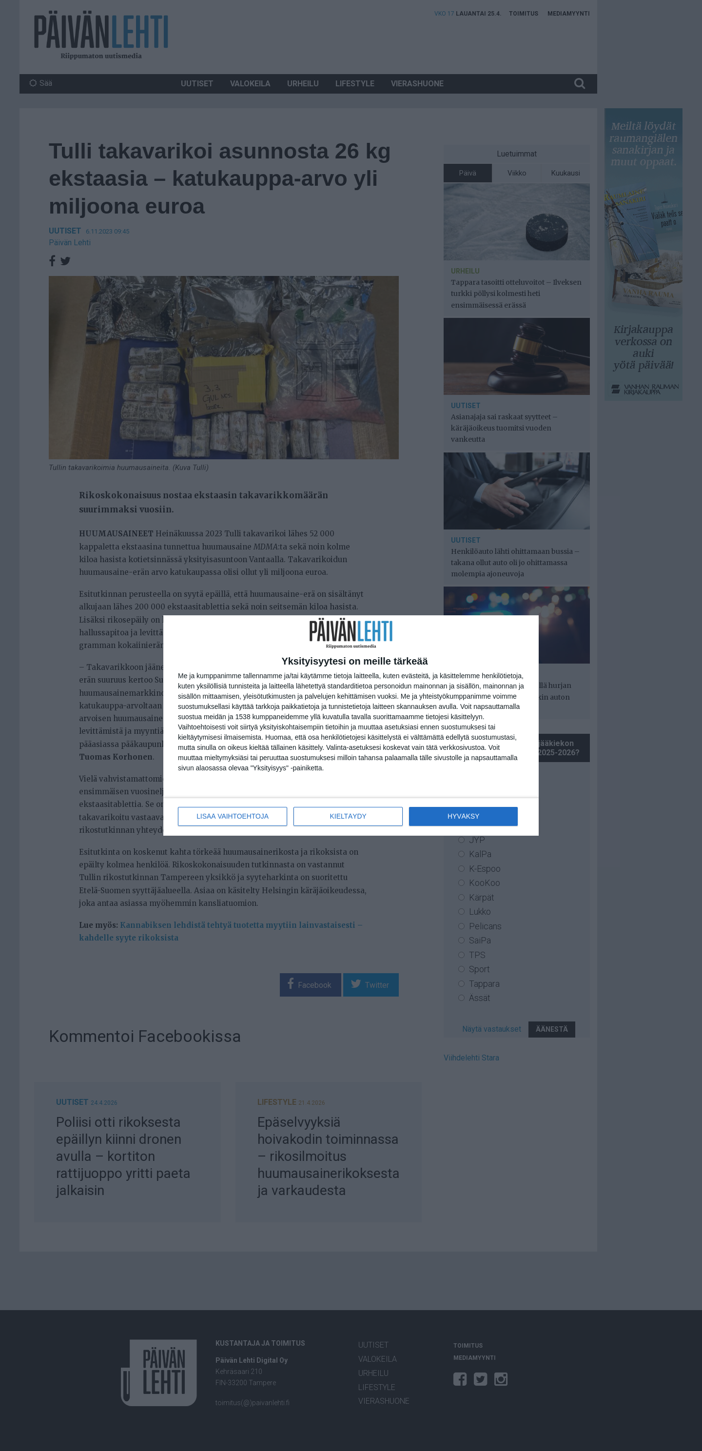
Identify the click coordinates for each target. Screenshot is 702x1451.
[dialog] (351, 726)
